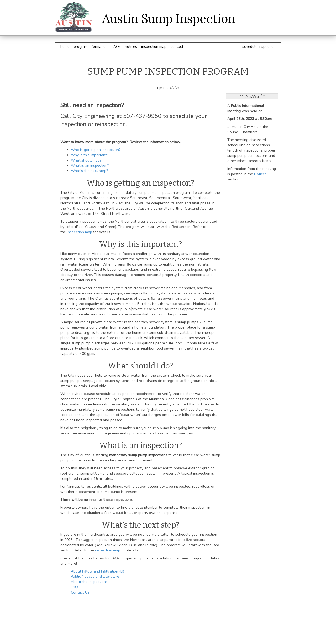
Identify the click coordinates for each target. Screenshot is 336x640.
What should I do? (86, 160)
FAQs (116, 46)
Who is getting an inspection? (95, 149)
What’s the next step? (89, 170)
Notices (260, 173)
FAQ (74, 587)
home (65, 46)
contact (177, 46)
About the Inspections (89, 581)
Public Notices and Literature (95, 576)
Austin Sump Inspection (168, 18)
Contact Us (80, 592)
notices (131, 46)
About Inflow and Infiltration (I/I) (97, 571)
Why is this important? (89, 155)
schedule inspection (259, 46)
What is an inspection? (90, 165)
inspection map (153, 46)
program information (91, 46)
